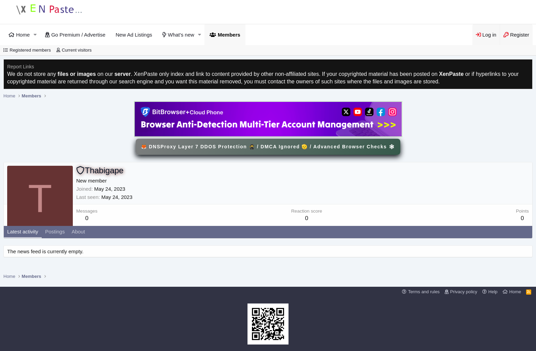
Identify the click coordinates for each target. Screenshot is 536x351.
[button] (35, 34)
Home (23, 35)
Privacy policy (463, 291)
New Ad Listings (134, 35)
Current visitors (77, 50)
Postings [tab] (55, 231)
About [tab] (78, 231)
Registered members (30, 50)
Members (229, 35)
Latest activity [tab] (22, 231)
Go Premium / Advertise (78, 35)
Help (493, 291)
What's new (181, 35)
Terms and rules (424, 291)
